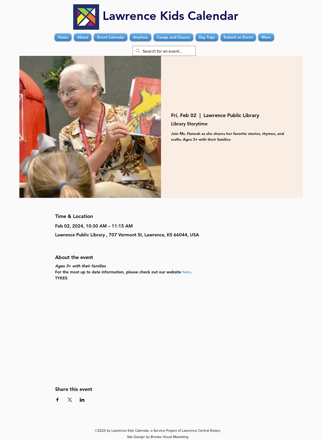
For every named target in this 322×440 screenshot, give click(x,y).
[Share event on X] (69, 400)
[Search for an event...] (164, 51)
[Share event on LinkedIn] (82, 400)
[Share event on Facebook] (57, 400)
